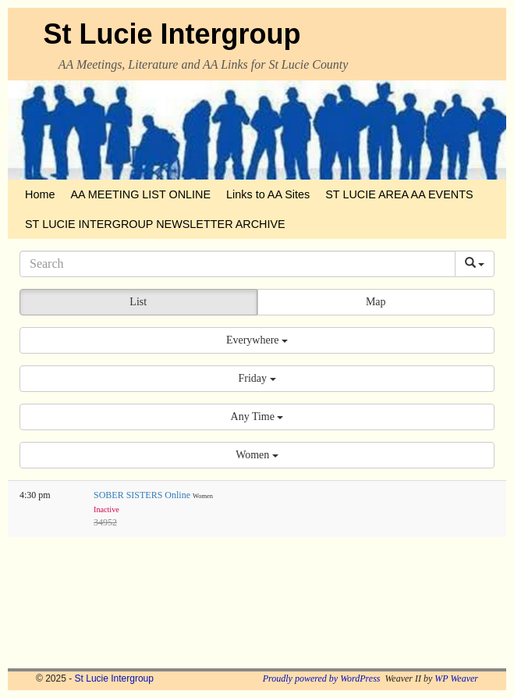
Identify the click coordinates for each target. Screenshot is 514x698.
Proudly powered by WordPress (322, 678)
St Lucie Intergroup (172, 34)
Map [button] (376, 302)
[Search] (237, 264)
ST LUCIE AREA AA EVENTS (399, 194)
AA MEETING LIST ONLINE (140, 194)
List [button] (138, 302)
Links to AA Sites (268, 194)
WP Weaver (456, 678)
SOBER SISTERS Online (143, 495)
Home (40, 194)
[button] (257, 340)
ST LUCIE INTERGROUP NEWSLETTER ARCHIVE (155, 224)
